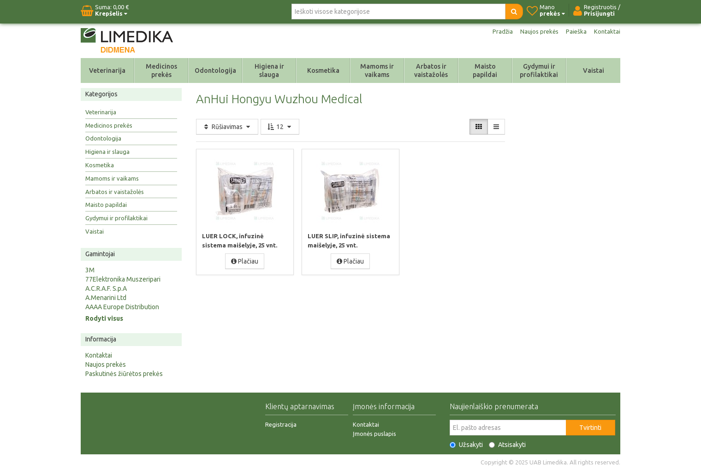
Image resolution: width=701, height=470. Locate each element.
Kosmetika (323, 70)
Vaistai (593, 70)
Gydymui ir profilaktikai (539, 70)
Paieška (575, 31)
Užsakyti (466, 444)
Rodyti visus (104, 318)
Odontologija (215, 70)
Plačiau (244, 260)
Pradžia (499, 31)
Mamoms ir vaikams (377, 70)
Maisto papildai (485, 70)
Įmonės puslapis (374, 433)
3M (90, 270)
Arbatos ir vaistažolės (431, 70)
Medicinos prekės (161, 70)
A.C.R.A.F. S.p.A (106, 288)
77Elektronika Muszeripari (122, 279)
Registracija (281, 424)
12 (280, 126)
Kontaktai (607, 31)
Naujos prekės (537, 31)
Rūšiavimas (227, 126)
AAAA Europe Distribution (122, 307)
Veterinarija (107, 70)
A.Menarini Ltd (105, 297)
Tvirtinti (590, 427)
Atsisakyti (507, 444)
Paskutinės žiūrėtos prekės (124, 373)
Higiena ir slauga (269, 70)
